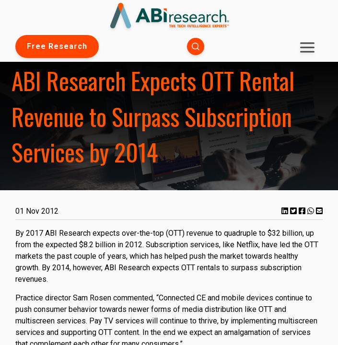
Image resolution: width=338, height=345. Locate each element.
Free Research (57, 46)
